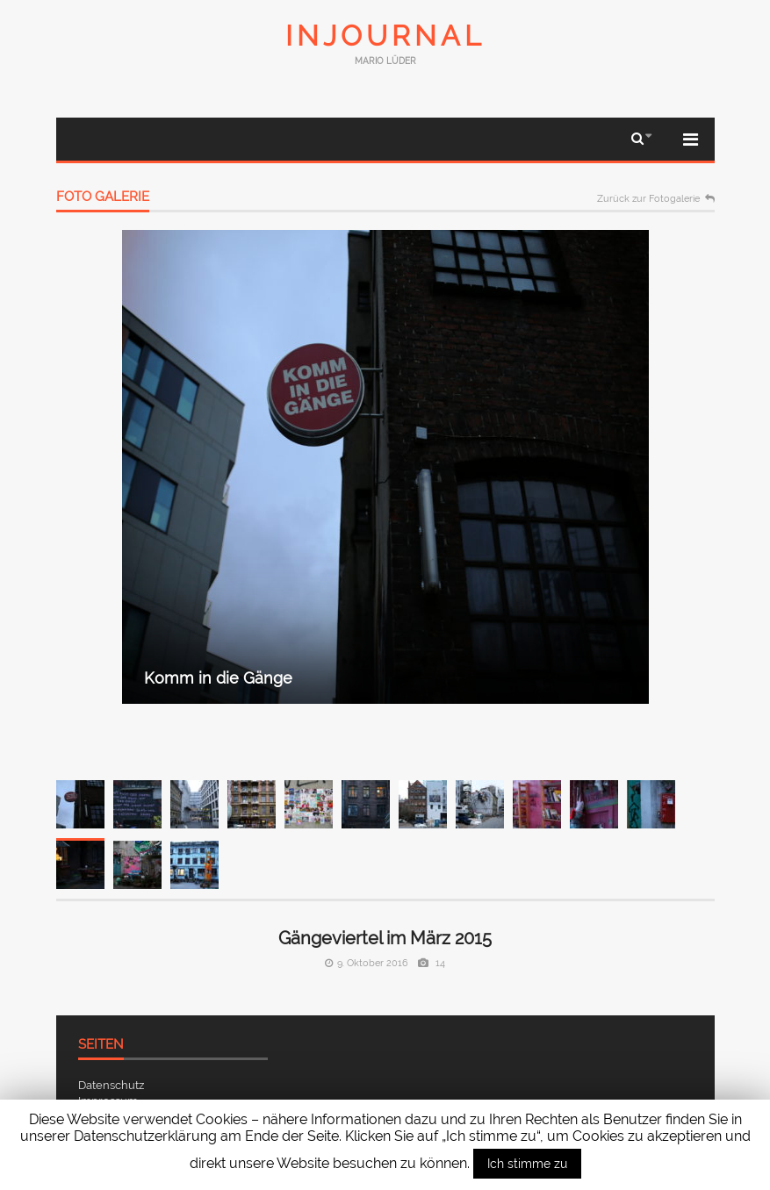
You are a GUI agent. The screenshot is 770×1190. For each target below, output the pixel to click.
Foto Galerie (102, 197)
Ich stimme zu (527, 1164)
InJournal (385, 35)
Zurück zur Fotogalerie (648, 199)
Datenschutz (111, 1085)
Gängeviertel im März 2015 (385, 938)
